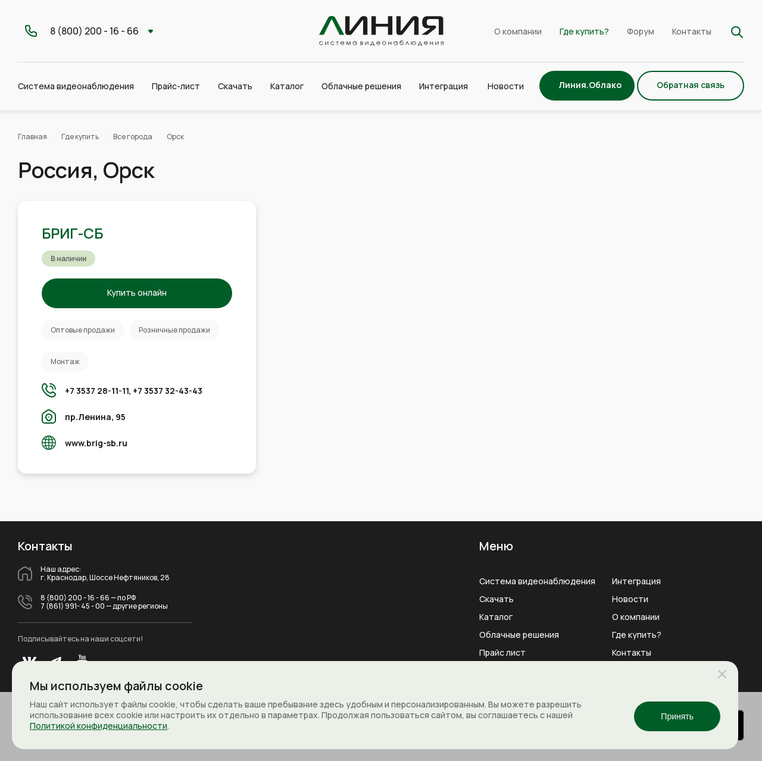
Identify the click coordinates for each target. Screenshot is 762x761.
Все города (132, 136)
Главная (32, 136)
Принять (677, 716)
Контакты (691, 31)
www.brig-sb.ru (96, 443)
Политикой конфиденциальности (98, 725)
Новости (506, 86)
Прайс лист (502, 653)
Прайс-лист (176, 86)
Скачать (235, 86)
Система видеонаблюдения (537, 581)
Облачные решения (519, 635)
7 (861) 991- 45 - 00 (72, 606)
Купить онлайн (137, 292)
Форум (640, 31)
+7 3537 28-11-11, (98, 390)
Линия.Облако (590, 84)
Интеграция (636, 581)
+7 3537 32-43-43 (167, 390)
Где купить (80, 136)
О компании (518, 31)
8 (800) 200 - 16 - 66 (75, 598)
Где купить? (584, 31)
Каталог (496, 617)
